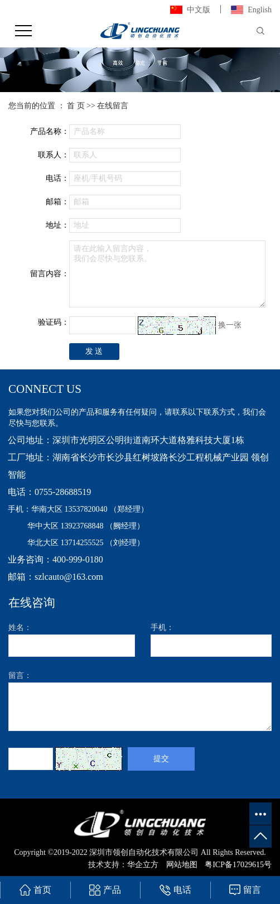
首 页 (76, 106)
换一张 (230, 324)
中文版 (198, 10)
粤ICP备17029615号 (238, 864)
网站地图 (181, 864)
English (260, 10)
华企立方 (144, 864)
